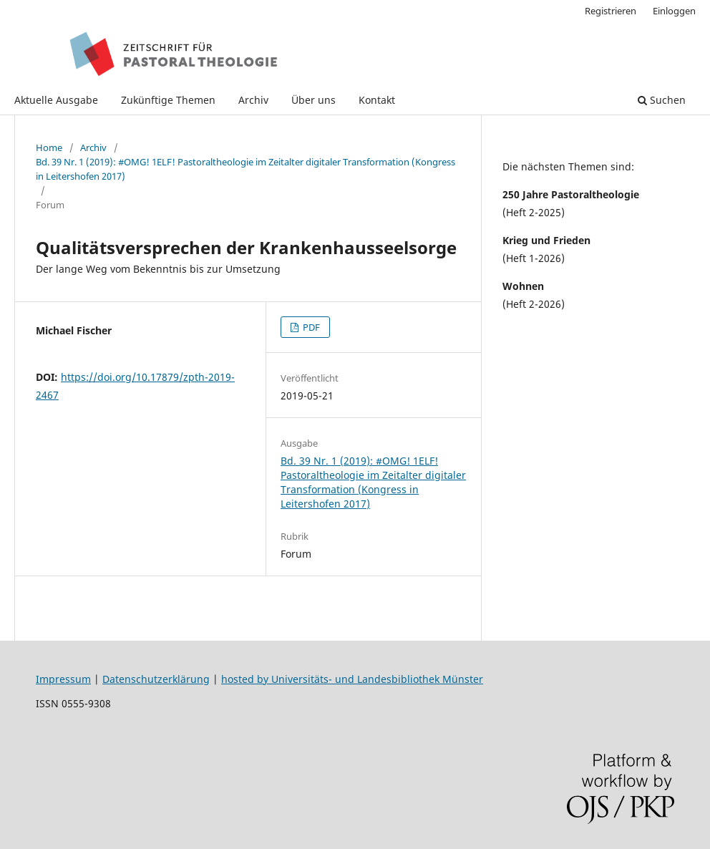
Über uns (313, 100)
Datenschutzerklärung (156, 679)
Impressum (63, 679)
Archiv (253, 100)
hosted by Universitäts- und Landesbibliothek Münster (352, 679)
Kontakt (377, 100)
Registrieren (610, 10)
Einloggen (674, 10)
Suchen (662, 100)
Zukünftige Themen (168, 100)
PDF (310, 327)
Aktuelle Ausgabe (56, 100)
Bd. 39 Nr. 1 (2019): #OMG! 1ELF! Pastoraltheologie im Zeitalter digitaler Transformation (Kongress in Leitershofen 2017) (245, 169)
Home (49, 147)
